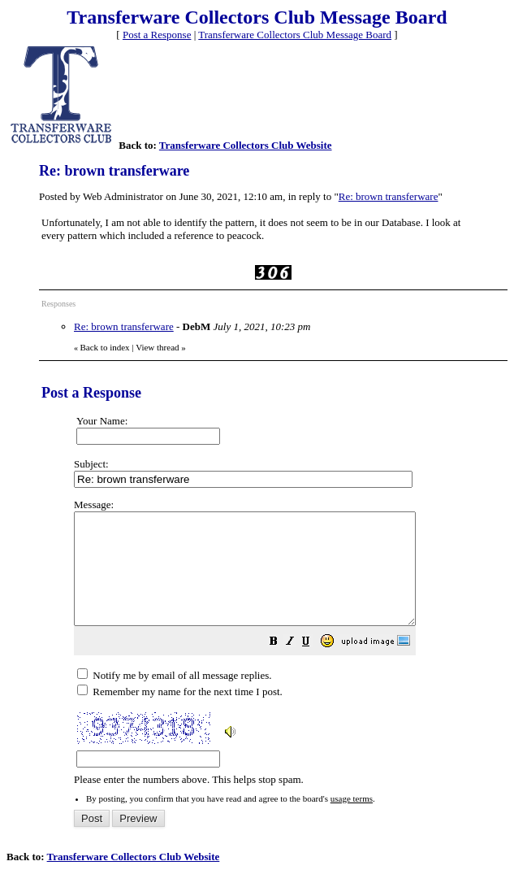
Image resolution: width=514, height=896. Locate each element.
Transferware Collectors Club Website (245, 145)
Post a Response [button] (157, 34)
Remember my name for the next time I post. (180, 713)
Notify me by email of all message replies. (174, 697)
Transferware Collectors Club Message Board (294, 34)
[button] (314, 665)
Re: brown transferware (388, 196)
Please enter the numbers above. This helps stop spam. (287, 653)
